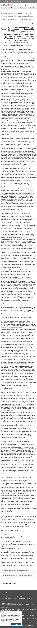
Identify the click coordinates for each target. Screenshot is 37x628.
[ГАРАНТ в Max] (9, 1)
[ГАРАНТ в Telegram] (12, 1)
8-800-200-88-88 (4, 592)
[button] (33, 1)
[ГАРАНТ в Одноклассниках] (16, 1)
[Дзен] (7, 1)
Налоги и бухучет (15, 7)
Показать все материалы (9, 583)
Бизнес (21, 7)
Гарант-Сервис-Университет (27, 625)
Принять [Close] (16, 624)
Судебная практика (5, 7)
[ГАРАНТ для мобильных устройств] (3, 1)
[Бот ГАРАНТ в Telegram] (14, 1)
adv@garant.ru (23, 598)
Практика (26, 7)
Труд (31, 7)
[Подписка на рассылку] (1, 1)
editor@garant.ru (21, 596)
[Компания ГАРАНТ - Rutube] (18, 1)
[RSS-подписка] (20, 1)
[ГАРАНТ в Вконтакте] (5, 1)
